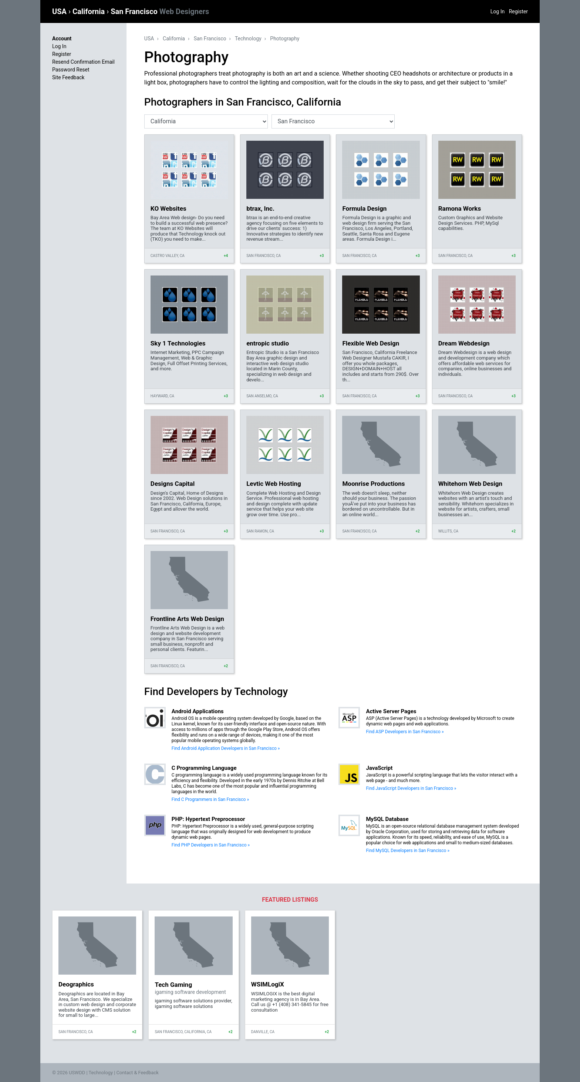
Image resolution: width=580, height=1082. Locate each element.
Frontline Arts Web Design (187, 618)
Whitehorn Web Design (470, 483)
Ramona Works (459, 208)
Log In (497, 11)
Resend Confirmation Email (83, 62)
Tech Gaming (173, 984)
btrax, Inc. (260, 208)
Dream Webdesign (464, 343)
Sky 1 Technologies (178, 343)
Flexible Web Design (370, 343)
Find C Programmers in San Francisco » (210, 799)
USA (60, 11)
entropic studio (267, 343)
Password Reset (71, 70)
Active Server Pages (391, 711)
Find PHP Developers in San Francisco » (211, 845)
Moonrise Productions (373, 483)
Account (61, 38)
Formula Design (364, 208)
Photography (284, 38)
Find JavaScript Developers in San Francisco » (411, 788)
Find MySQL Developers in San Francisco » (407, 850)
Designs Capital (173, 483)
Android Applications (198, 711)
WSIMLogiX (267, 984)
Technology (248, 38)
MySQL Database (387, 819)
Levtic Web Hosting (273, 483)
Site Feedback (68, 77)
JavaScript (379, 768)
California (89, 11)
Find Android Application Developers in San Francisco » (226, 748)
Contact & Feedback (138, 1072)
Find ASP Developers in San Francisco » (405, 731)
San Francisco (160, 11)
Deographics (76, 984)
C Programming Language (204, 768)
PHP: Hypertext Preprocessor (208, 819)
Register (518, 11)
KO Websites (168, 208)
